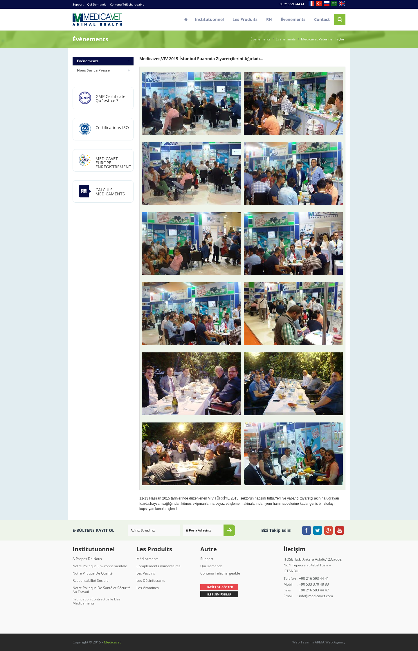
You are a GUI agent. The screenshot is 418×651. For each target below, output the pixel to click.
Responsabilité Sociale (91, 580)
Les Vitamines (147, 587)
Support (78, 4)
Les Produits (245, 19)
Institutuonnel (209, 19)
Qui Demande (97, 4)
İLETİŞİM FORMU (219, 594)
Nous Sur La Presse (93, 70)
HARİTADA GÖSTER (219, 587)
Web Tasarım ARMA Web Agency (318, 642)
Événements (293, 19)
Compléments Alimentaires (158, 565)
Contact (322, 19)
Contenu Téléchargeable (127, 4)
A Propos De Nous (87, 558)
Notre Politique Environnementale (100, 565)
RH (269, 19)
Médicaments (147, 558)
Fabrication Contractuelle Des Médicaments (96, 601)
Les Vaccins (145, 573)
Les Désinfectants (150, 580)
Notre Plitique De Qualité (93, 573)
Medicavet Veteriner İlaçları (323, 39)
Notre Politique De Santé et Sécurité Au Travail (102, 589)
